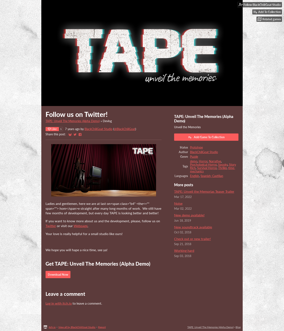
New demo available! (189, 215)
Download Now (58, 274)
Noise (178, 203)
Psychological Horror (203, 164)
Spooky (223, 164)
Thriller (222, 168)
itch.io (52, 327)
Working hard (184, 250)
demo (193, 161)
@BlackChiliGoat (124, 129)
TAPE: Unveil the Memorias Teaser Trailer (204, 191)
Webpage (80, 226)
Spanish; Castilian (212, 176)
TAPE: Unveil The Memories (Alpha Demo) (73, 121)
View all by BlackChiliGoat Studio (76, 327)
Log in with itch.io (59, 303)
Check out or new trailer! (192, 239)
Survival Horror (207, 168)
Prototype (196, 147)
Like (52, 129)
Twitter (51, 226)
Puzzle (194, 156)
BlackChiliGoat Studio (98, 129)
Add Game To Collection (206, 137)
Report (102, 327)
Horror (203, 161)
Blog (238, 327)
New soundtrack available (193, 227)
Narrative (215, 161)
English (194, 176)
